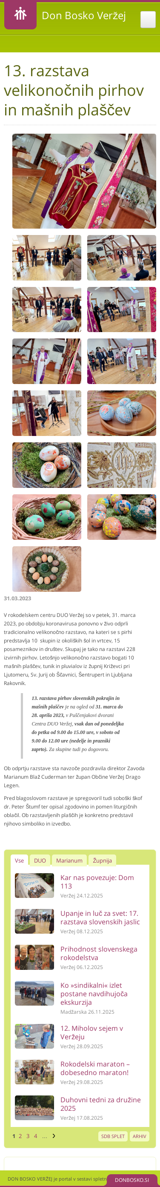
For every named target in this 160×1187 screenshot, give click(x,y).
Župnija (102, 860)
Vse (19, 860)
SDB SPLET (113, 1136)
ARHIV (139, 1136)
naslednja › (53, 1136)
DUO (40, 860)
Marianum (69, 860)
